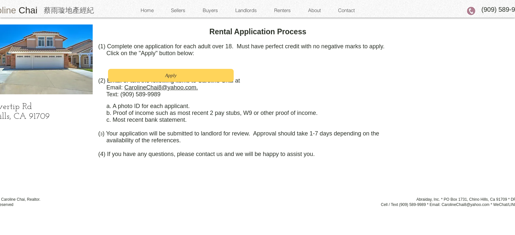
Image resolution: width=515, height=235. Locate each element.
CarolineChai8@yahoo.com (466, 204)
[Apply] (171, 75)
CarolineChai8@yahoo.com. (161, 87)
